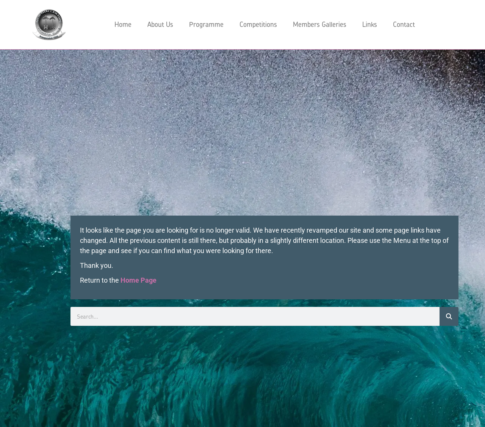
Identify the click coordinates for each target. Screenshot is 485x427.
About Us (160, 24)
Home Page (138, 280)
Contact (404, 24)
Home (122, 24)
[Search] (449, 316)
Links (369, 24)
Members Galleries (319, 24)
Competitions (258, 24)
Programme (206, 24)
